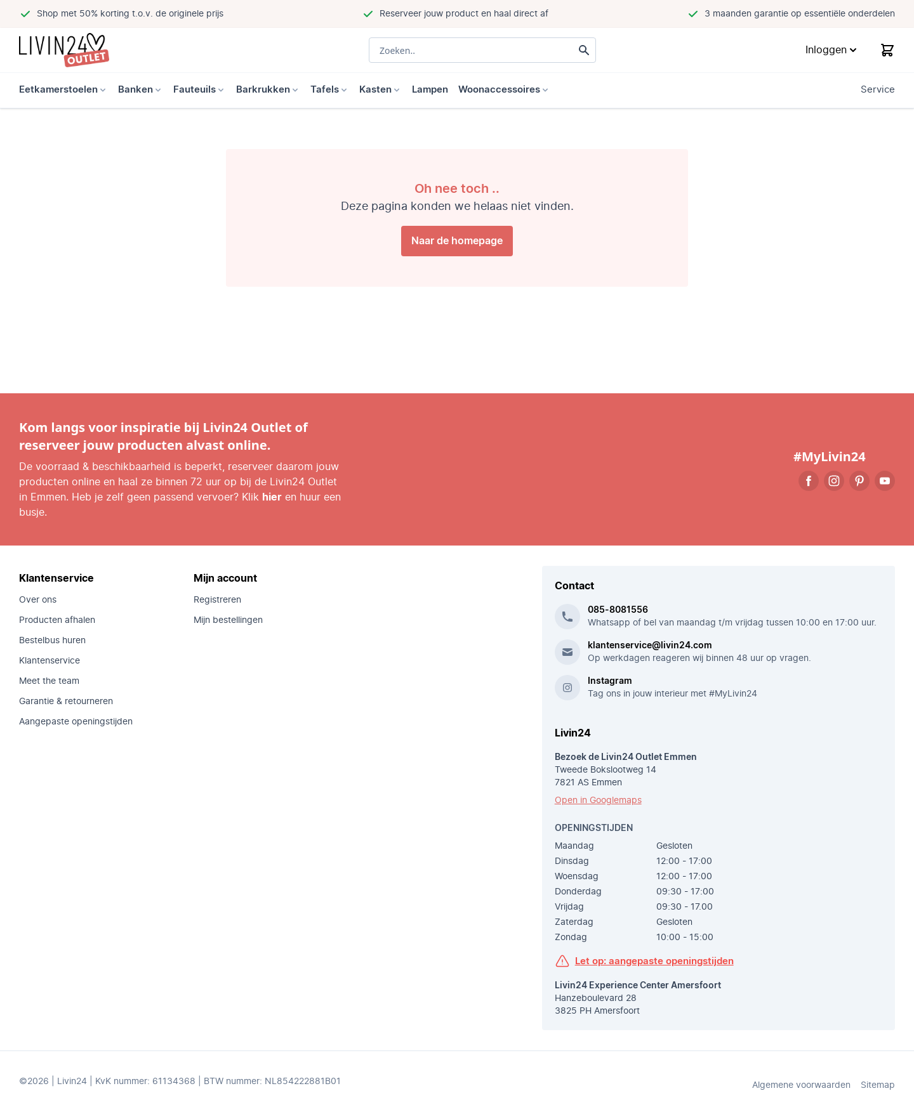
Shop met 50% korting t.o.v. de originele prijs (130, 14)
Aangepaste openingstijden (76, 721)
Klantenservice (49, 661)
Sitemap (878, 1085)
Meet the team (49, 681)
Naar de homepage (457, 241)
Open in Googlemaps (598, 800)
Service (878, 90)
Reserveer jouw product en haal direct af (464, 14)
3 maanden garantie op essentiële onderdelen (800, 14)
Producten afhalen (57, 620)
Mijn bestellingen (228, 620)
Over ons (37, 600)
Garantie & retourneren (66, 701)
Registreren (217, 600)
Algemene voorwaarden (801, 1085)
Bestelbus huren (52, 640)
